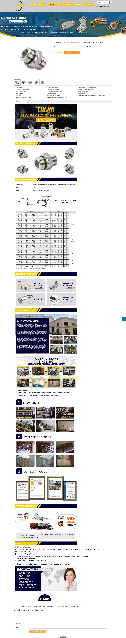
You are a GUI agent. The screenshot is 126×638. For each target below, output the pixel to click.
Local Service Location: (21, 89)
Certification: (50, 93)
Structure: (17, 93)
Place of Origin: (51, 91)
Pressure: (80, 91)
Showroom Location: (52, 89)
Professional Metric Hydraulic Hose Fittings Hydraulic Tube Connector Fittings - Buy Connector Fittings (41, 606)
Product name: (19, 97)
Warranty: (49, 87)
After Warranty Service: (84, 87)
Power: (17, 95)
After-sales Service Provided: (85, 95)
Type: (79, 89)
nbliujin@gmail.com (104, 6)
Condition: (17, 87)
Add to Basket (73, 52)
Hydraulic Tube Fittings (77, 606)
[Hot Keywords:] (111, 2)
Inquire (59, 52)
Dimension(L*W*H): (52, 95)
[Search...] (103, 2)
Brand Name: (18, 91)
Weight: (80, 93)
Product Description (21, 101)
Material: (49, 97)
